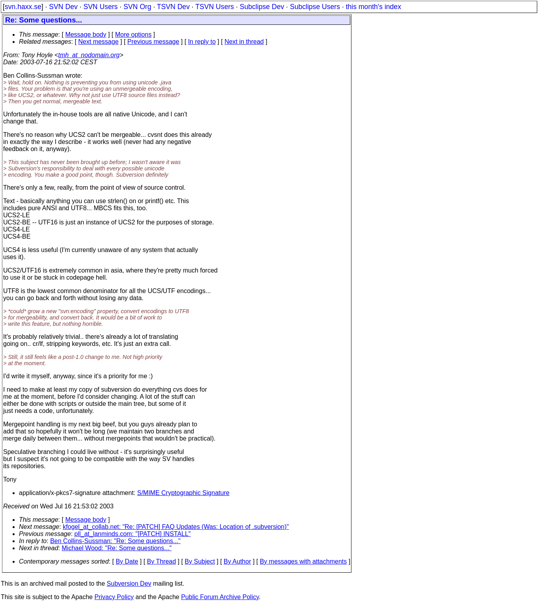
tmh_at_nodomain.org (89, 55)
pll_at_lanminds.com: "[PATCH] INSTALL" (133, 533)
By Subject (200, 561)
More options (133, 34)
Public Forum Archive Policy (220, 597)
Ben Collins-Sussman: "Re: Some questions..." (115, 541)
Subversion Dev (129, 583)
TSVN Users (214, 7)
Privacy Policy (114, 597)
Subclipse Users (315, 7)
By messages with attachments (303, 561)
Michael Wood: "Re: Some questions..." (117, 548)
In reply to (202, 41)
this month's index (373, 7)
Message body (85, 34)
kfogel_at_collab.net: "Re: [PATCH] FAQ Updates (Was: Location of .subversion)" (176, 526)
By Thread (161, 561)
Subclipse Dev (262, 7)
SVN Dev (63, 7)
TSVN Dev (173, 7)
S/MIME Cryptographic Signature (183, 492)
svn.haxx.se (23, 7)
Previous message (153, 41)
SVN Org (137, 7)
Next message (98, 41)
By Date (127, 561)
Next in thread (244, 41)
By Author (237, 561)
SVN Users (100, 7)
